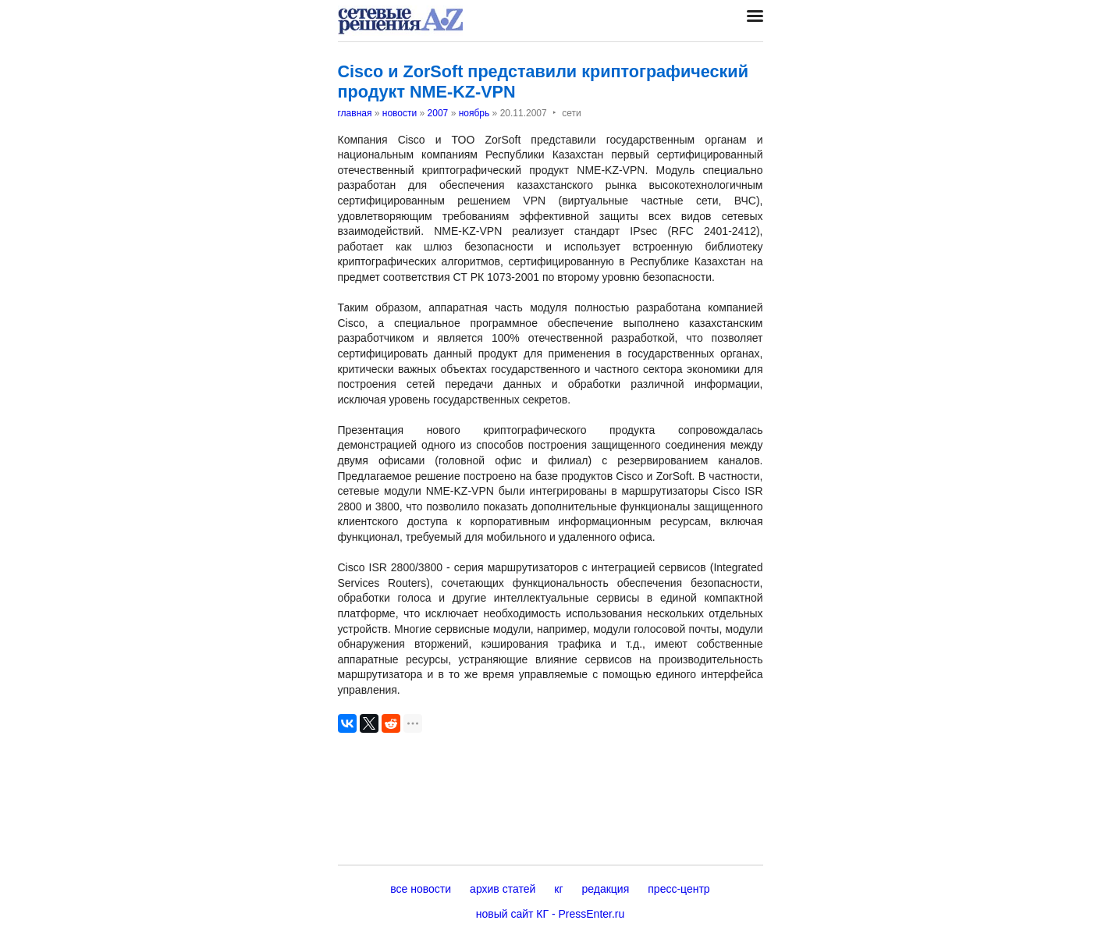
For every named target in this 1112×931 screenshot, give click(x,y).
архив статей (502, 889)
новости (399, 113)
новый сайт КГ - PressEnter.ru (550, 914)
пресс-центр (678, 889)
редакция (606, 889)
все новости (420, 889)
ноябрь (474, 113)
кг (558, 889)
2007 (438, 113)
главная (355, 113)
